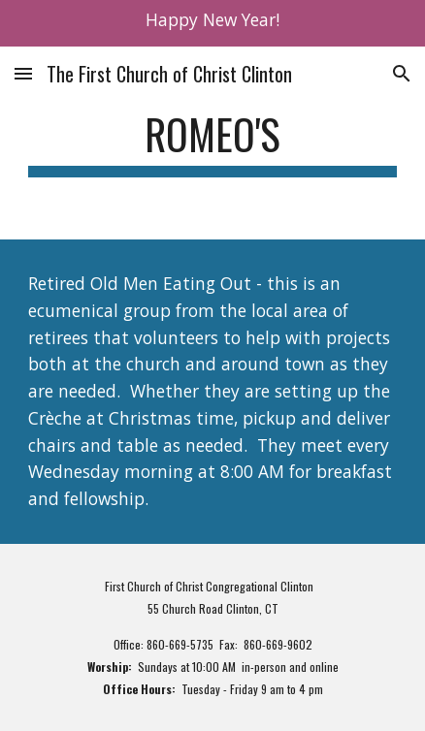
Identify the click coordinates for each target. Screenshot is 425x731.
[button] (23, 73)
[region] (212, 23)
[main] (212, 143)
